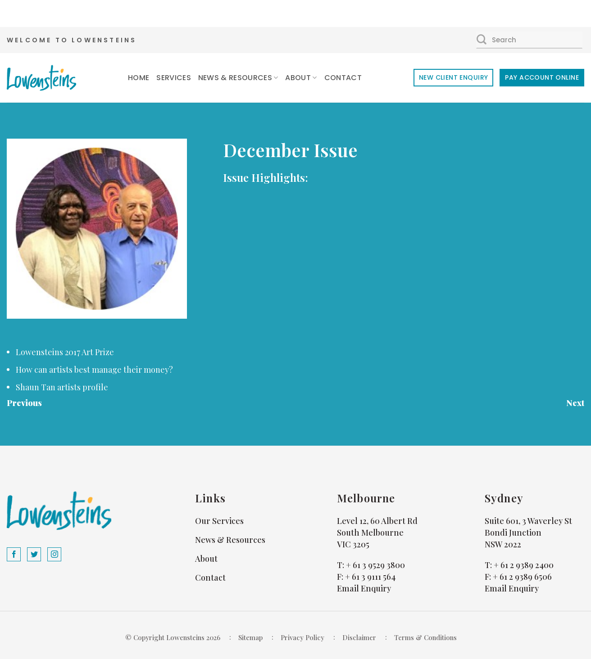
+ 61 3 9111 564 (370, 576)
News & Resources (238, 77)
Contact (343, 77)
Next (575, 402)
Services (173, 77)
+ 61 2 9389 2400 (524, 565)
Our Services (219, 520)
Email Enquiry (364, 588)
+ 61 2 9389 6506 (522, 576)
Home (138, 77)
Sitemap (250, 637)
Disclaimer (359, 637)
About (301, 77)
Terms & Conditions (425, 637)
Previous (24, 402)
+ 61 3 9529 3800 (375, 565)
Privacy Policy (302, 637)
